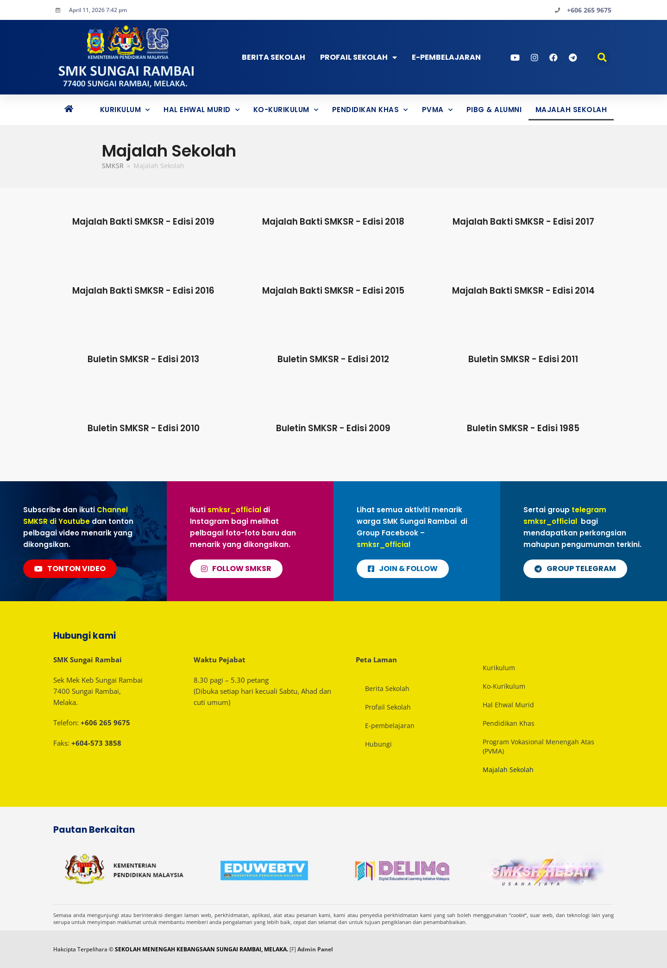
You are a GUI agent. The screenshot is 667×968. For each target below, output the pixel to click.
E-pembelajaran (390, 725)
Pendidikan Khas (370, 110)
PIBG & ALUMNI (494, 109)
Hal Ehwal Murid (201, 110)
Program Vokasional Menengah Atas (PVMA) (538, 746)
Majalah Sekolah (571, 109)
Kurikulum (125, 110)
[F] (292, 949)
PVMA (437, 110)
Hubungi (378, 744)
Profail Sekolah (358, 57)
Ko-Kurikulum (286, 110)
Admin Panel (315, 949)
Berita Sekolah (273, 57)
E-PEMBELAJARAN (446, 57)
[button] (602, 57)
